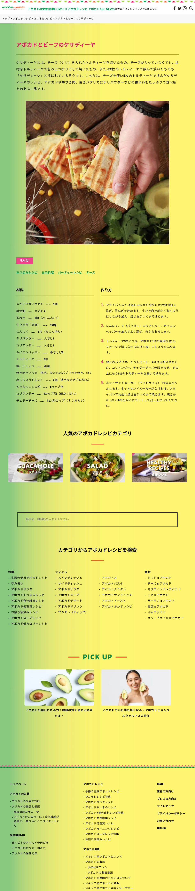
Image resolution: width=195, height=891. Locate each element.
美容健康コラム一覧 (26, 812)
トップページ (18, 784)
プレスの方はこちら (146, 8)
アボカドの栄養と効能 (26, 801)
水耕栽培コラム (97, 867)
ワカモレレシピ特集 (98, 797)
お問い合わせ (165, 821)
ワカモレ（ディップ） (73, 612)
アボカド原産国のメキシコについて (108, 878)
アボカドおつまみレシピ (28, 595)
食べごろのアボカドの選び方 (30, 843)
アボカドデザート (70, 601)
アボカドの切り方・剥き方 (29, 848)
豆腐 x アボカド (158, 606)
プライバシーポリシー (171, 813)
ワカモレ (17, 583)
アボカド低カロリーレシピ (29, 624)
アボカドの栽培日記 (100, 873)
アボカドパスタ (112, 583)
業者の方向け (165, 791)
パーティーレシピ (70, 272)
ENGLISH (161, 828)
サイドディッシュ (70, 583)
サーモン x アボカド (161, 601)
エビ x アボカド (158, 595)
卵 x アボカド (157, 612)
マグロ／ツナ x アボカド (164, 589)
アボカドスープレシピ (26, 618)
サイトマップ (165, 806)
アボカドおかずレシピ (117, 606)
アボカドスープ (68, 595)
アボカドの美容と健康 (26, 806)
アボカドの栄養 (20, 794)
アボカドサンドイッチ (117, 595)
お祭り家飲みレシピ (25, 612)
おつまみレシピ (27, 272)
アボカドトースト (114, 601)
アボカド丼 (109, 578)
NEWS (160, 784)
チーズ (90, 272)
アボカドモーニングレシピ (102, 829)
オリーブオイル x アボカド (166, 618)
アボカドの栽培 (95, 862)
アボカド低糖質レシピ (26, 606)
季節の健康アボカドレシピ (29, 578)
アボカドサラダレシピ (99, 802)
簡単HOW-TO (17, 835)
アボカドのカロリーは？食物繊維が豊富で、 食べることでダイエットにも (37, 821)
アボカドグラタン (114, 589)
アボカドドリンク (70, 606)
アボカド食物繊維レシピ (28, 601)
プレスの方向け (167, 799)
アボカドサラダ (21, 589)
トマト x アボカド (160, 578)
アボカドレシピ (93, 784)
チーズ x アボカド (160, 583)
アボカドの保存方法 (24, 853)
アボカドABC (91, 849)
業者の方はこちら (125, 8)
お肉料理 (48, 272)
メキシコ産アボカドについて (103, 857)
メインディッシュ (70, 578)
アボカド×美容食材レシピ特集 (104, 813)
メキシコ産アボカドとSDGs (102, 883)
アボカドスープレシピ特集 (102, 834)
